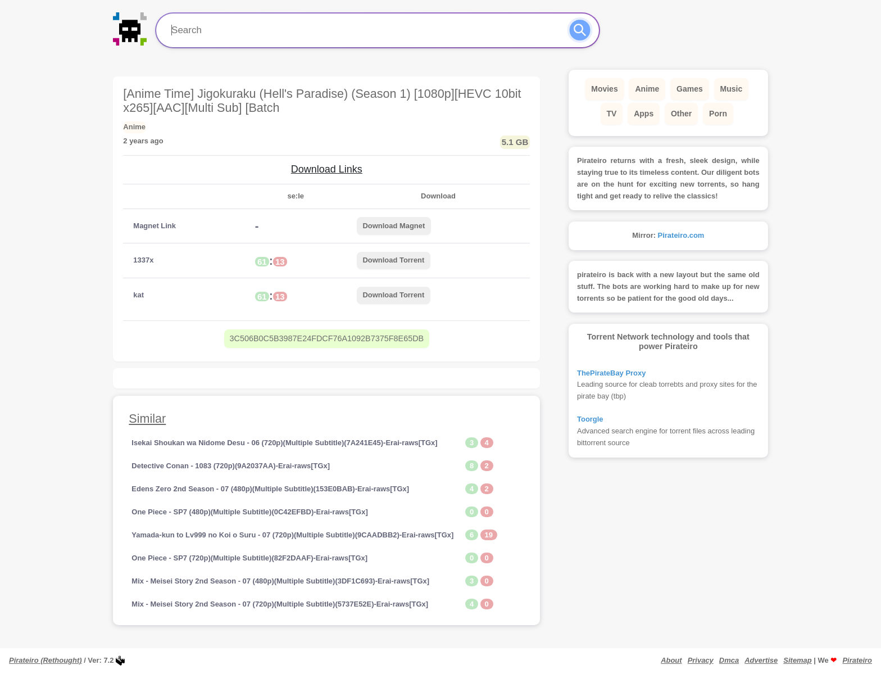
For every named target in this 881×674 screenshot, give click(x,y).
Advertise (761, 660)
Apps (643, 113)
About (671, 660)
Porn (718, 113)
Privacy (701, 660)
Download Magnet (393, 225)
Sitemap (797, 660)
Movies (604, 88)
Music (731, 88)
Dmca (729, 660)
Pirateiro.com (681, 235)
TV (612, 113)
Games (689, 88)
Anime (647, 88)
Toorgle (590, 419)
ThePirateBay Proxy (611, 373)
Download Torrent (393, 260)
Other (681, 113)
